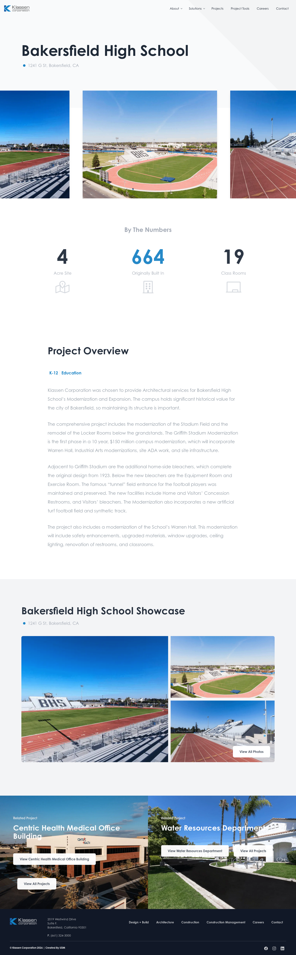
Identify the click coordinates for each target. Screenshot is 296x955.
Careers (263, 8)
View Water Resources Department (195, 852)
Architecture (165, 922)
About (176, 8)
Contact (282, 8)
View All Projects (37, 885)
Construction (190, 922)
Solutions (197, 8)
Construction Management (226, 922)
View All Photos (251, 752)
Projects (217, 8)
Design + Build (139, 922)
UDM (62, 947)
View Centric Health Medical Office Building (54, 860)
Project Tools (240, 8)
